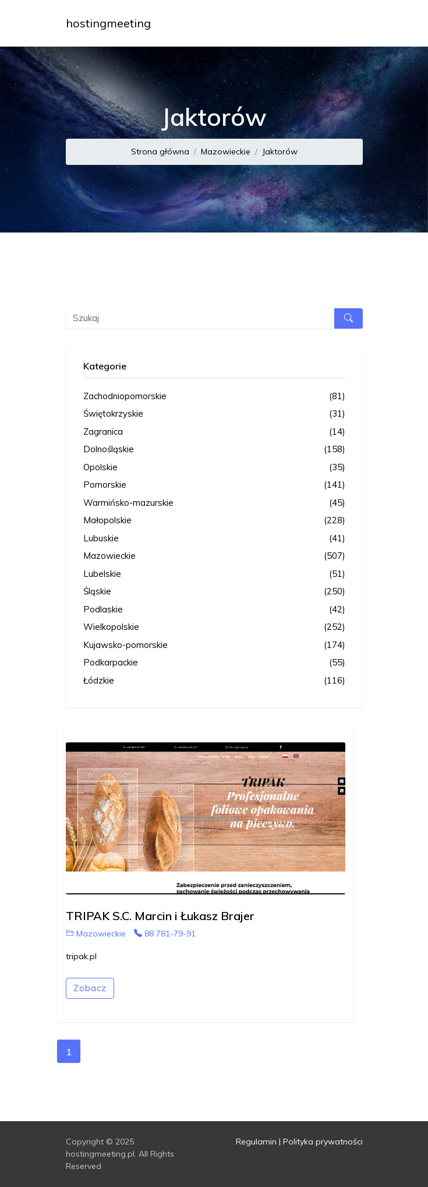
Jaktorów (280, 151)
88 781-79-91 (165, 933)
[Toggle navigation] (346, 23)
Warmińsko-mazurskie (214, 503)
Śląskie (214, 591)
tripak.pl (81, 956)
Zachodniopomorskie (214, 396)
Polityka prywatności (323, 1141)
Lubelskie (214, 574)
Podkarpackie (214, 663)
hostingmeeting (108, 23)
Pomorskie (214, 485)
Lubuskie (214, 538)
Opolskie (214, 467)
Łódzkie (214, 681)
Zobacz (90, 988)
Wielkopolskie (214, 627)
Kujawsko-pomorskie (214, 645)
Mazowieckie (225, 151)
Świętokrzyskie (214, 414)
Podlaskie (214, 610)
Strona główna (160, 151)
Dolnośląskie (214, 449)
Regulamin (256, 1141)
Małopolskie (214, 520)
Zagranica (214, 432)
